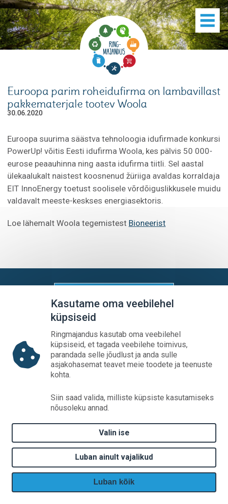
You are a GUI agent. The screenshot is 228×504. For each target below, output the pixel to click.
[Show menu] (207, 20)
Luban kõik (114, 482)
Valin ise (114, 432)
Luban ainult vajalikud (114, 457)
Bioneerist (147, 223)
